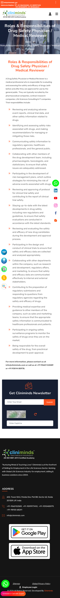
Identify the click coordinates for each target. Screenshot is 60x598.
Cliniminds (48, 591)
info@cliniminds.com (9, 2)
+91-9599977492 (35, 5)
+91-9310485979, (21, 7)
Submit (49, 402)
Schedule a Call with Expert (13, 594)
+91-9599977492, (31, 506)
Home (28, 42)
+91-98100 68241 (14, 510)
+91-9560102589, (23, 5)
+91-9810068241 (33, 7)
